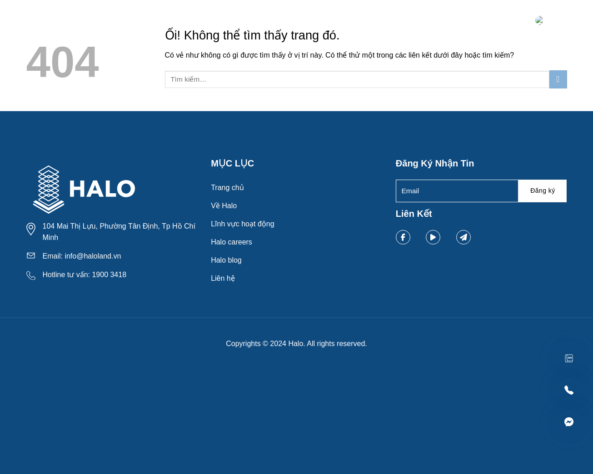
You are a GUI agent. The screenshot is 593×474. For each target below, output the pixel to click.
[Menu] (559, 21)
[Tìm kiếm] (525, 21)
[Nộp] (558, 79)
